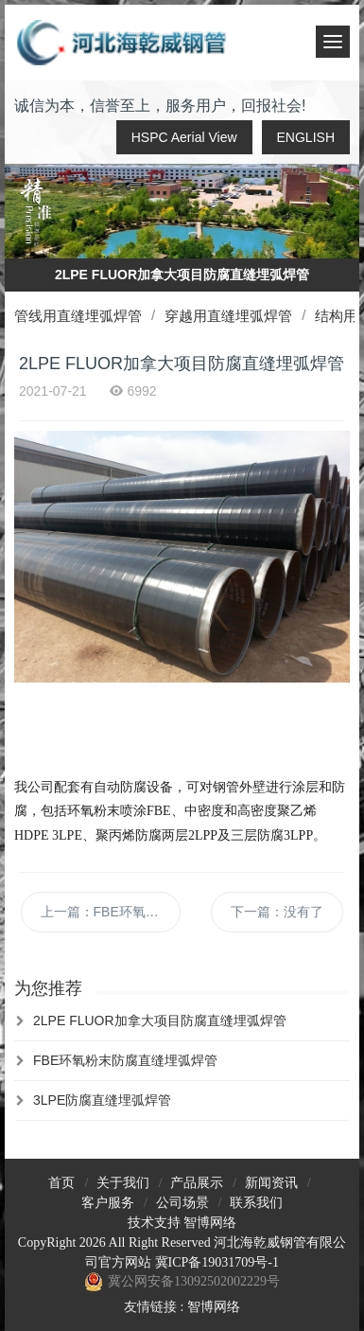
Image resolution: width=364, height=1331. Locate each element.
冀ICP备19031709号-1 (217, 1262)
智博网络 (209, 1223)
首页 (61, 1183)
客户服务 (107, 1203)
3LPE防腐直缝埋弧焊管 (102, 1100)
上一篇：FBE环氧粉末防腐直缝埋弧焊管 (111, 911)
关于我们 (122, 1183)
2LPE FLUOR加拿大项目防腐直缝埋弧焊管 (159, 1020)
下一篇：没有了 (277, 911)
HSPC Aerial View (184, 137)
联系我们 (256, 1203)
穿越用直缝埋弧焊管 (228, 316)
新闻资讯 (271, 1183)
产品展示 (196, 1183)
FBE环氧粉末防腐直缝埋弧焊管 (125, 1060)
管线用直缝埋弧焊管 (78, 316)
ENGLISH (306, 137)
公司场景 (182, 1203)
